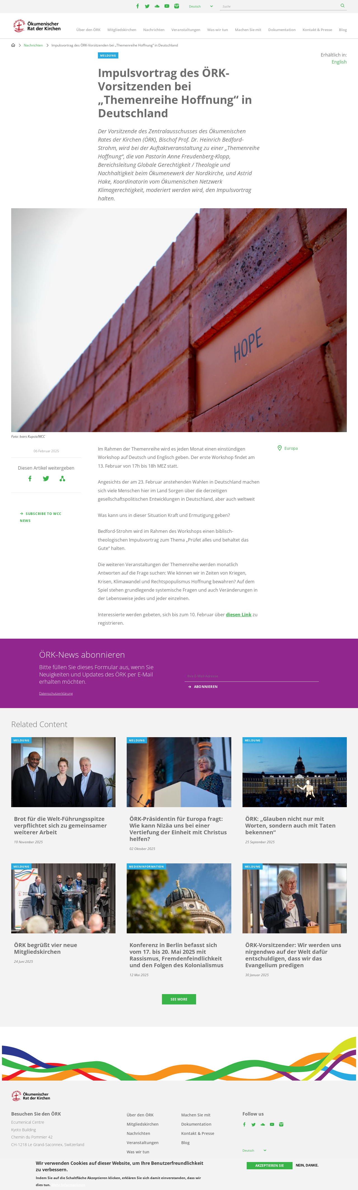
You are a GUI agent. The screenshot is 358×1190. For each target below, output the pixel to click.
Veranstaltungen (185, 29)
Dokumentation (282, 29)
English (339, 62)
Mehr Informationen (68, 1185)
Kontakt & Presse (317, 29)
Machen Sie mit (248, 29)
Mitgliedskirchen (121, 29)
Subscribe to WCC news (41, 517)
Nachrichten (153, 29)
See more (179, 999)
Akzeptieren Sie (269, 1165)
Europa (291, 448)
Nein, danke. (307, 1165)
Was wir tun (217, 29)
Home (13, 45)
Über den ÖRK (88, 29)
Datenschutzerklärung (56, 693)
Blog (343, 29)
